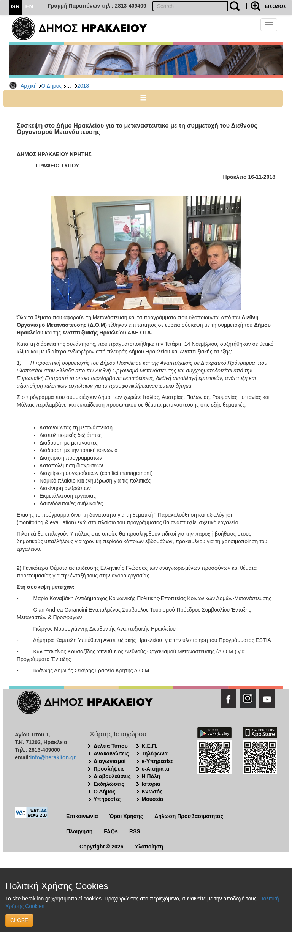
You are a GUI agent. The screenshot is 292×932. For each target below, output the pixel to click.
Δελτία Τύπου (111, 746)
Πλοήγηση (79, 831)
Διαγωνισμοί (109, 761)
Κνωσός (152, 791)
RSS (134, 831)
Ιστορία (151, 784)
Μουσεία (152, 799)
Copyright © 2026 (101, 847)
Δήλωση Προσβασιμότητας (188, 816)
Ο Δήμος (51, 86)
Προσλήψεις (109, 769)
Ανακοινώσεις (111, 754)
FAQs (111, 831)
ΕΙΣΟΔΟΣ (275, 6)
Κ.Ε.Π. (149, 746)
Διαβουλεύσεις (112, 776)
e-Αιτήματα (156, 769)
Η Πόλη (151, 776)
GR (15, 6)
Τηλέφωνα (155, 754)
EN (29, 6)
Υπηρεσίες (107, 799)
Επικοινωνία (82, 816)
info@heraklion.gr (52, 757)
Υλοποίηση (149, 847)
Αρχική (29, 86)
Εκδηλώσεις (109, 784)
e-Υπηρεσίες (158, 761)
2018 (83, 86)
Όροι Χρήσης (126, 816)
